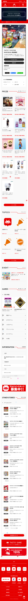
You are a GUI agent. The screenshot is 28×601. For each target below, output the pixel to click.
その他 (5, 338)
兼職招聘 (7, 592)
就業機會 (20, 589)
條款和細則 (8, 595)
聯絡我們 (20, 595)
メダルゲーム (7, 324)
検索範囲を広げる (14, 535)
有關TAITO (20, 1)
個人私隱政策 (20, 592)
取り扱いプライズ (7, 82)
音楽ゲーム (6, 315)
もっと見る (14, 205)
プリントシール (8, 329)
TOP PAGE (8, 586)
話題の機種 (17, 84)
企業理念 (7, 589)
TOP (2, 22)
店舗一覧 (8, 22)
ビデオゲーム (7, 320)
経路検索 (14, 63)
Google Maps (14, 59)
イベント (5, 84)
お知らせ (16, 82)
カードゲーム (7, 334)
